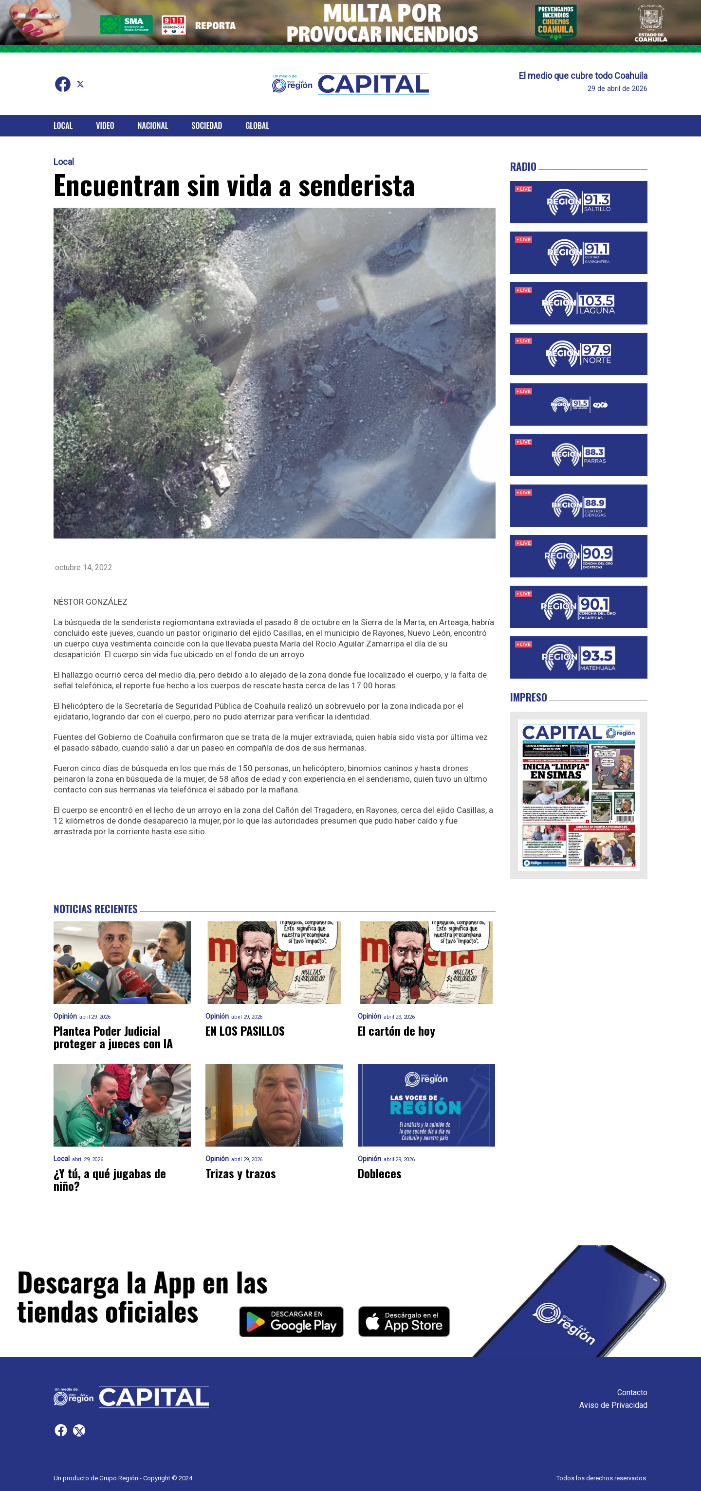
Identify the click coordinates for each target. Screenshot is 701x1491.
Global (257, 125)
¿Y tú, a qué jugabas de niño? (110, 1179)
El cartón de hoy (396, 1030)
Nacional (153, 125)
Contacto (632, 1392)
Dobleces (380, 1173)
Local (63, 125)
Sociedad (207, 125)
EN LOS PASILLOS (245, 1030)
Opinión (65, 1016)
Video (105, 125)
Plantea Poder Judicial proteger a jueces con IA (113, 1036)
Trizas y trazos (240, 1173)
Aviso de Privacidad (613, 1405)
